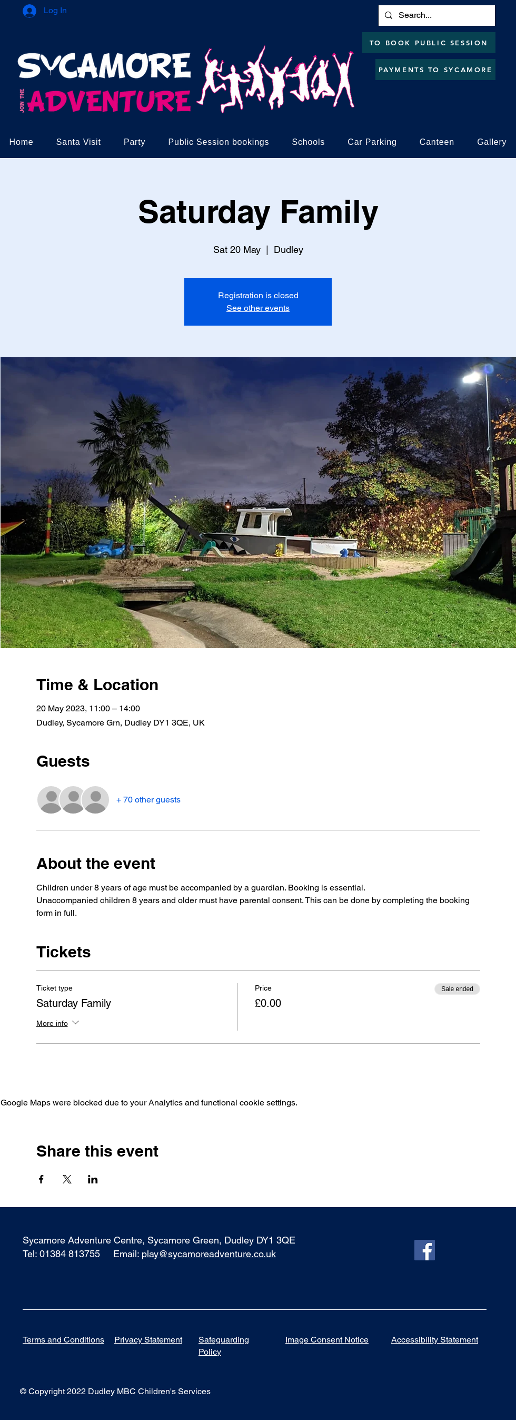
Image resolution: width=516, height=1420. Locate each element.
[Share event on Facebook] (41, 1179)
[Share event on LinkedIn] (93, 1179)
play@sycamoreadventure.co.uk (209, 1253)
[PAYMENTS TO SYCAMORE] (435, 69)
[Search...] (436, 15)
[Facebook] (424, 1250)
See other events (258, 308)
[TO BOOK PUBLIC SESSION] (428, 42)
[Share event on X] (67, 1179)
